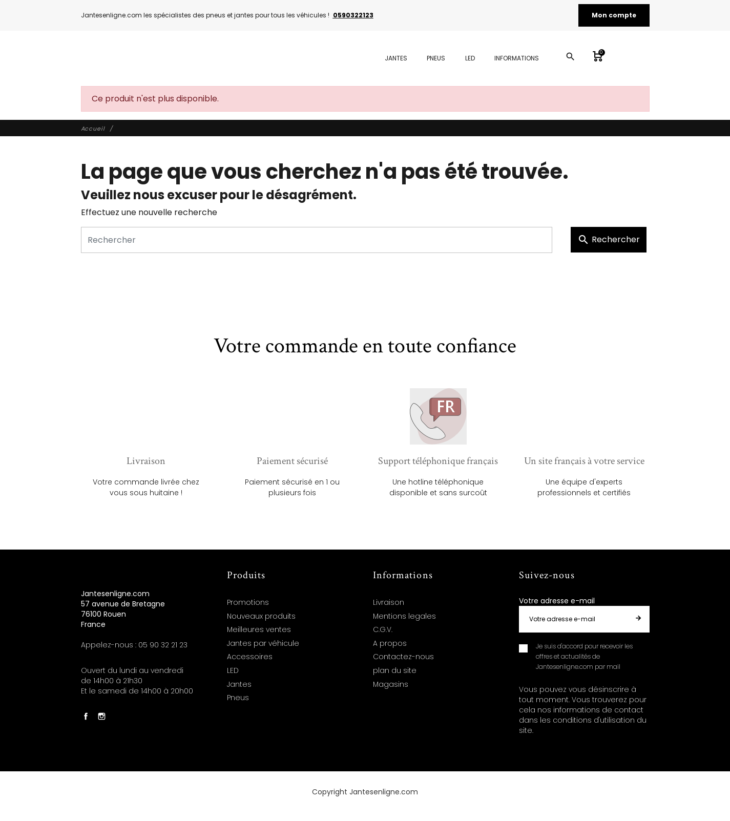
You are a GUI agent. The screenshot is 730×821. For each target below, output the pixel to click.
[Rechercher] (316, 240)
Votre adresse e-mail (557, 601)
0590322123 (353, 15)
